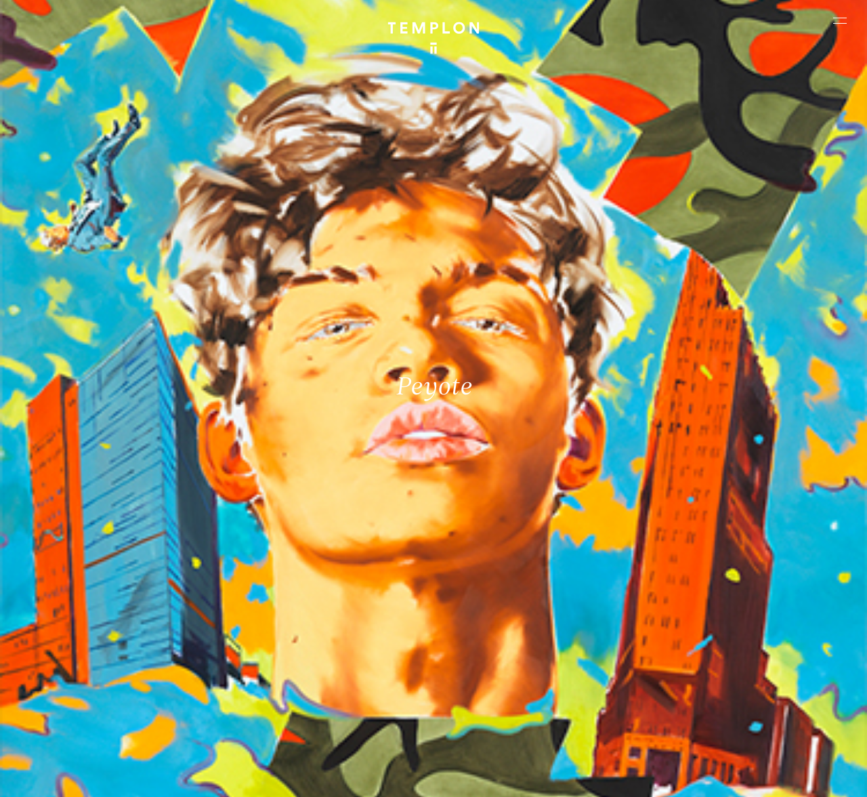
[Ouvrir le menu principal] (840, 20)
